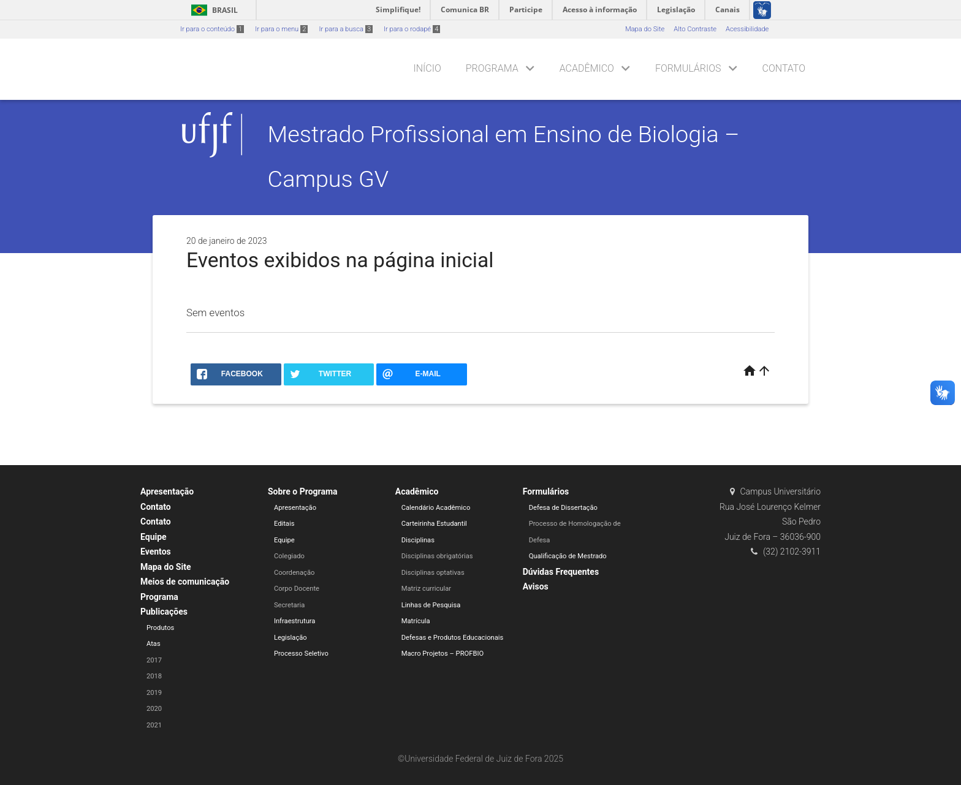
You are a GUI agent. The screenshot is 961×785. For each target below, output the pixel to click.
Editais (284, 524)
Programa (492, 68)
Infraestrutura (295, 621)
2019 (154, 693)
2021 (154, 725)
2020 (154, 709)
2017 (154, 660)
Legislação (290, 638)
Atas (153, 644)
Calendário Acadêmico (436, 508)
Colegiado (289, 556)
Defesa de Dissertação (563, 508)
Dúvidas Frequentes (561, 572)
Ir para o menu (281, 29)
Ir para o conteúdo (212, 29)
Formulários (688, 68)
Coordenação (294, 573)
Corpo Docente (296, 589)
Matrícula (415, 621)
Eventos (155, 551)
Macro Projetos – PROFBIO (442, 654)
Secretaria (289, 605)
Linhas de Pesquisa (431, 605)
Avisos (536, 586)
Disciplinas (418, 540)
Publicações (164, 611)
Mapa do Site (644, 29)
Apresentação (167, 491)
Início (427, 68)
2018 (154, 676)
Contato (783, 68)
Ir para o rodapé (412, 29)
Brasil (212, 10)
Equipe (153, 537)
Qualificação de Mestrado (568, 556)
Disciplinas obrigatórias (437, 556)
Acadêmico (587, 68)
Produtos (160, 628)
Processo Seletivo (301, 654)
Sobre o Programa (303, 491)
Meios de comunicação (184, 581)
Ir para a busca (346, 29)
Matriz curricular (426, 589)
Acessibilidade (747, 29)
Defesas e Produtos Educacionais (452, 638)
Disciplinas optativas (433, 573)
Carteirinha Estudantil (434, 524)
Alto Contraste (695, 29)
